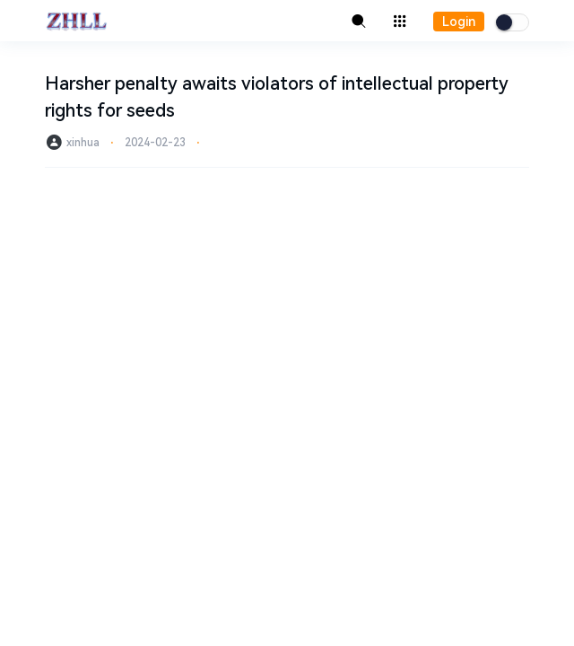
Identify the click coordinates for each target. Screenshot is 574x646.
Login (458, 21)
